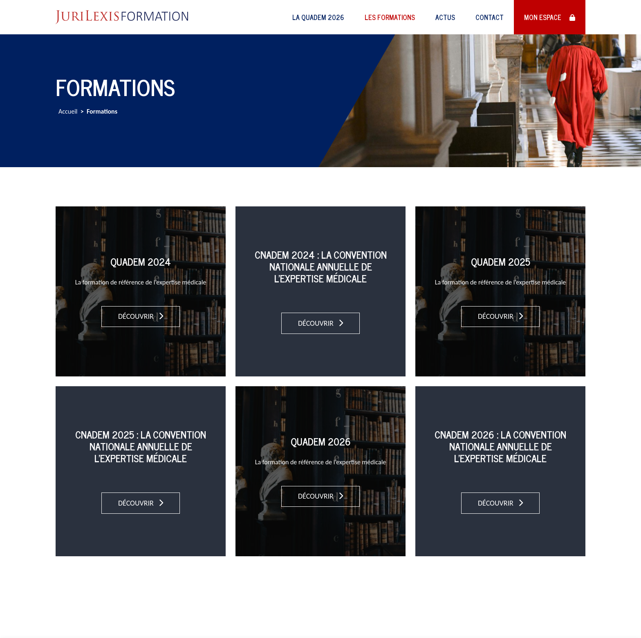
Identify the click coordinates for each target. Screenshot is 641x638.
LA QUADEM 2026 (318, 17)
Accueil (68, 111)
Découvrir (140, 316)
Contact (489, 17)
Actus (445, 17)
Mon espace (549, 17)
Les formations (390, 17)
